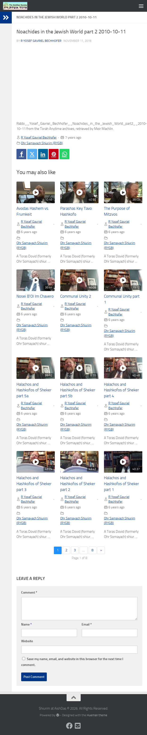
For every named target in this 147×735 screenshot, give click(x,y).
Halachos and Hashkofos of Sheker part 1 (121, 484)
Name (26, 624)
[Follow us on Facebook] (69, 726)
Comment (29, 593)
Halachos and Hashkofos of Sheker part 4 (121, 390)
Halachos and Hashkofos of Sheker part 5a (34, 390)
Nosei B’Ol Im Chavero (35, 296)
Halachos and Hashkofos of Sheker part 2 (77, 484)
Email (87, 624)
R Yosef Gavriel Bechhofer (41, 41)
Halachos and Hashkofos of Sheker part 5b (77, 390)
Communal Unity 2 (75, 296)
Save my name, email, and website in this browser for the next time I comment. (72, 662)
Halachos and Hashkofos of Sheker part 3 (34, 484)
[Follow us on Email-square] (78, 726)
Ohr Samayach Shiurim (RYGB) (42, 143)
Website (27, 641)
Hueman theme (97, 715)
